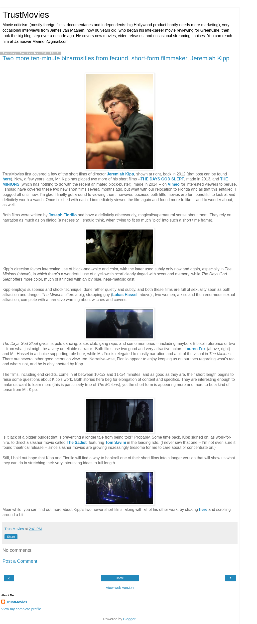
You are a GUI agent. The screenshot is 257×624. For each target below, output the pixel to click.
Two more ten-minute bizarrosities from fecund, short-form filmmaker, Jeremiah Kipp (116, 58)
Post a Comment (19, 561)
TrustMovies (25, 14)
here (6, 179)
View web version (120, 588)
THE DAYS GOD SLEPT (162, 179)
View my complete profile (21, 609)
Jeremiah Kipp (120, 174)
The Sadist (77, 442)
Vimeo (173, 184)
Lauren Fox (195, 349)
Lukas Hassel (124, 295)
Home (120, 578)
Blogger (129, 619)
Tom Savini (115, 442)
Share (11, 537)
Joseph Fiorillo (63, 215)
